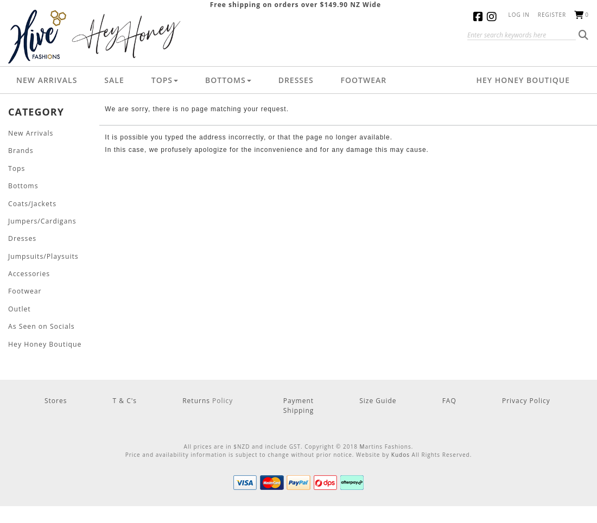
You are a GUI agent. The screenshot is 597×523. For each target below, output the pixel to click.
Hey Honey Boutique (523, 80)
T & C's (125, 398)
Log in (519, 14)
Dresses (296, 80)
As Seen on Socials (41, 324)
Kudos (400, 452)
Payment (298, 398)
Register (552, 14)
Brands (20, 150)
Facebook (480, 16)
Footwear (364, 80)
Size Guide (377, 398)
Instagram (493, 16)
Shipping (298, 407)
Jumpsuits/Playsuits (43, 254)
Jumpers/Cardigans (41, 220)
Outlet (19, 306)
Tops (164, 80)
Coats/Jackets (32, 202)
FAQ (449, 398)
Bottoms (228, 80)
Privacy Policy (526, 398)
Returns (197, 398)
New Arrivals (46, 80)
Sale (114, 80)
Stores (56, 398)
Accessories (28, 272)
